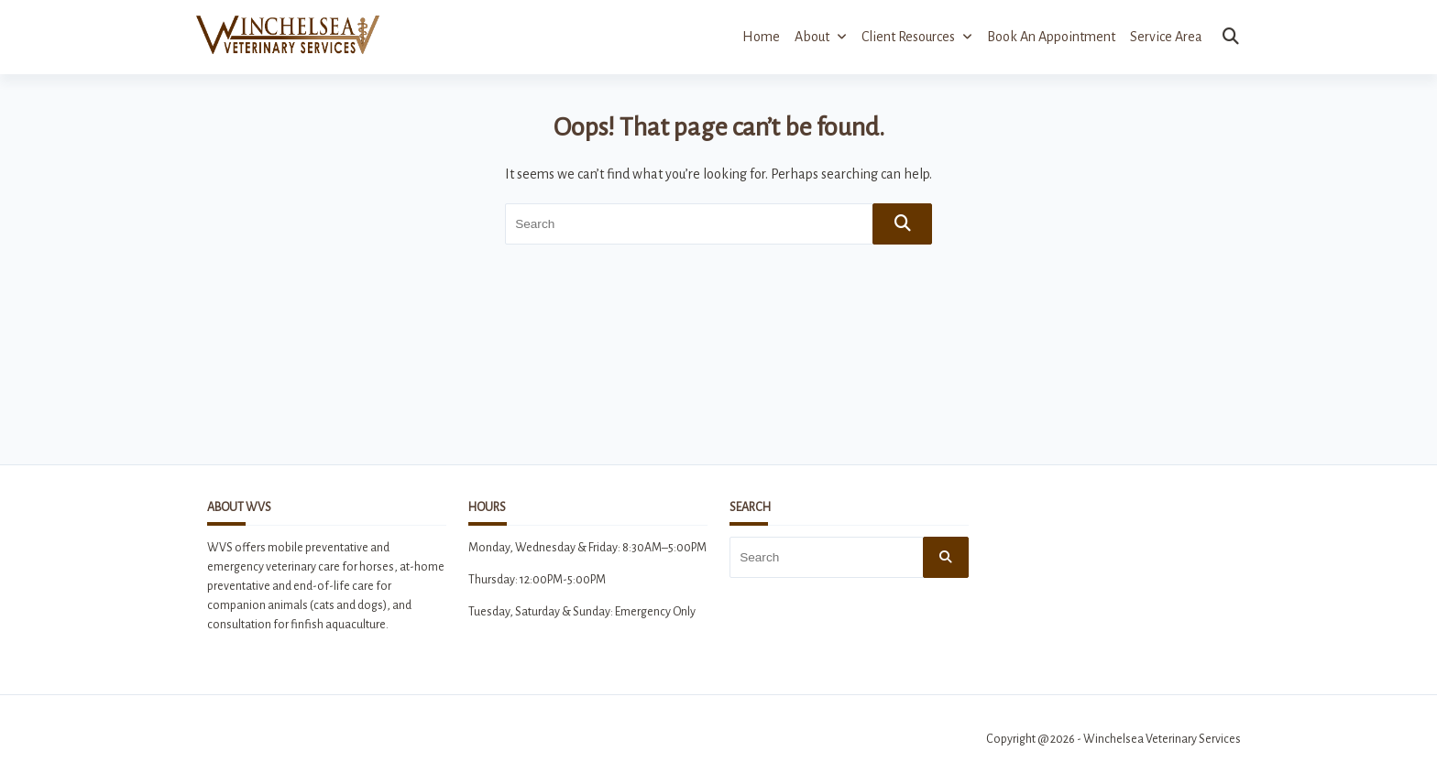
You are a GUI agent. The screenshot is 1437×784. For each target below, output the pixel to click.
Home (761, 36)
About (821, 36)
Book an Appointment (1051, 36)
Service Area (1166, 36)
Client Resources (916, 36)
